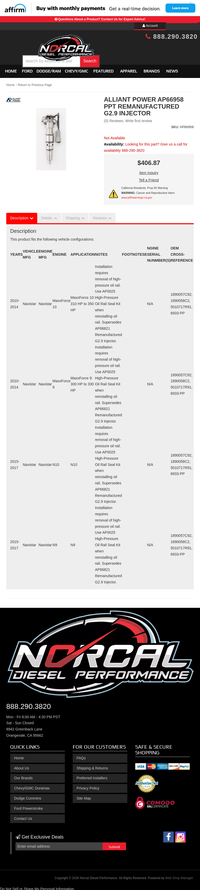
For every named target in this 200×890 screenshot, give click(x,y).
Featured (103, 69)
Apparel (128, 69)
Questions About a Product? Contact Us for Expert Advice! (101, 19)
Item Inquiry (148, 171)
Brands (151, 69)
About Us (21, 766)
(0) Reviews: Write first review (128, 119)
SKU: (175, 125)
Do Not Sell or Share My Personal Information (37, 887)
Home (11, 69)
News (172, 69)
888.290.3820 (172, 36)
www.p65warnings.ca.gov (136, 195)
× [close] (190, 2)
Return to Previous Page (35, 83)
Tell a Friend (149, 178)
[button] (108, 57)
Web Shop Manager (179, 876)
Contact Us (23, 816)
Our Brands (23, 776)
